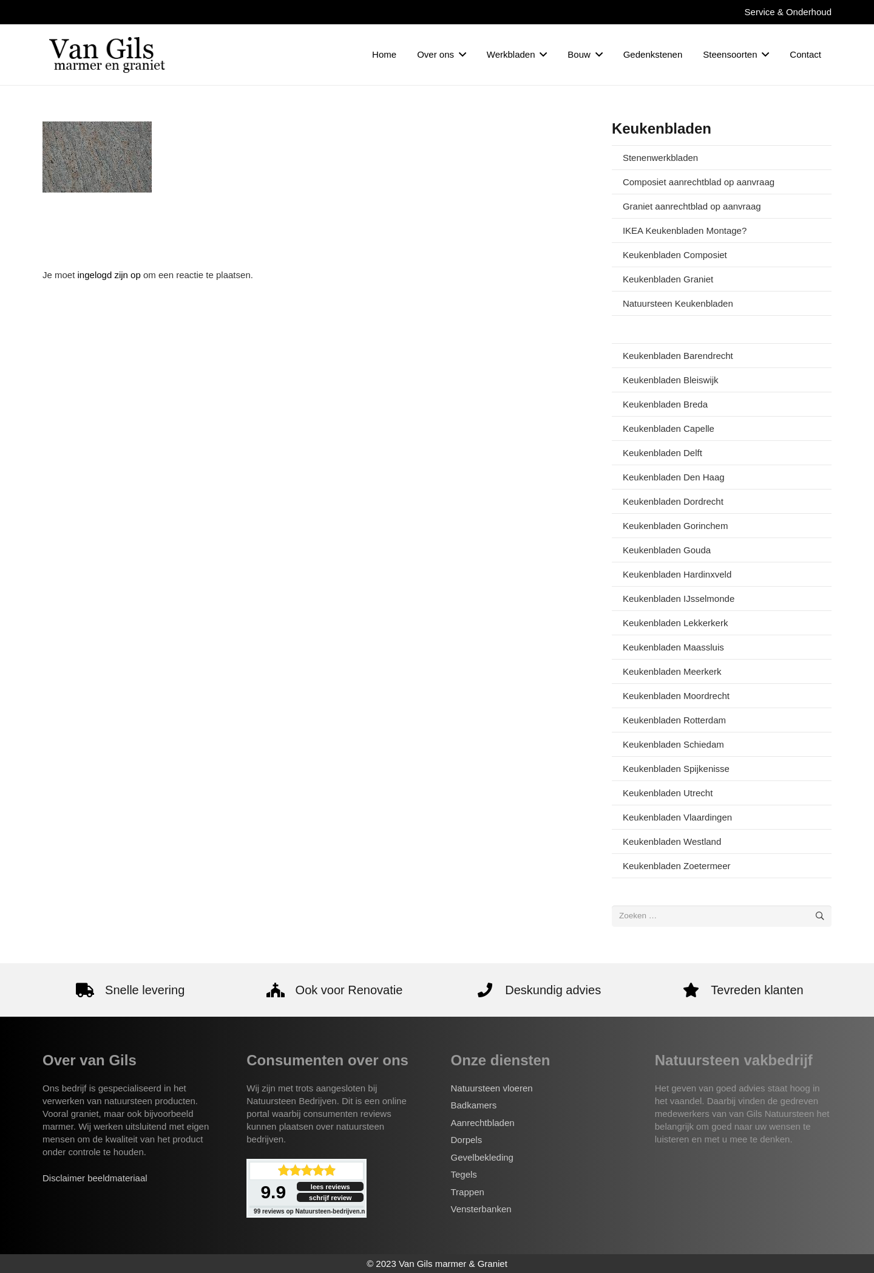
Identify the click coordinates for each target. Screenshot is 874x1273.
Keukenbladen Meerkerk (672, 671)
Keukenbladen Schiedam (673, 744)
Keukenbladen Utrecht (668, 793)
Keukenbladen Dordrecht (673, 501)
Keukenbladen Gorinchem (675, 525)
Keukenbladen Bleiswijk (671, 380)
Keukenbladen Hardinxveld (677, 574)
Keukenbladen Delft (662, 453)
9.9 (273, 1192)
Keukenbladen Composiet (675, 255)
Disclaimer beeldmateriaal (94, 1178)
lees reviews (330, 1186)
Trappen (467, 1192)
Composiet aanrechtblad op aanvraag (698, 182)
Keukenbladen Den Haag (674, 477)
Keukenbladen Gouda (667, 550)
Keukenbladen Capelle (668, 428)
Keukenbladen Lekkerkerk (675, 623)
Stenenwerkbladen (660, 157)
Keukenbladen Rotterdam (674, 720)
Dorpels (467, 1140)
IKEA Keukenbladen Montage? (685, 230)
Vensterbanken (481, 1209)
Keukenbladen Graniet (668, 279)
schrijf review (330, 1197)
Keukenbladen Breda (665, 404)
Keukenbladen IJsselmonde (678, 598)
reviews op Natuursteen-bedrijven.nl (310, 1211)
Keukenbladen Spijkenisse (676, 768)
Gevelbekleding (482, 1157)
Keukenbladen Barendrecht (678, 355)
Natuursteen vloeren (492, 1088)
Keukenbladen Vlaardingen (677, 817)
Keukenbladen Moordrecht (676, 696)
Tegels (464, 1174)
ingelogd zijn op (109, 275)
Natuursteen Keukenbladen (678, 303)
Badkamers (474, 1105)
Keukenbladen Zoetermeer (677, 866)
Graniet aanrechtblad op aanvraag (692, 206)
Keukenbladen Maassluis (673, 647)
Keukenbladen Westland (672, 841)
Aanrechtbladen (483, 1123)
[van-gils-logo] (107, 54)
